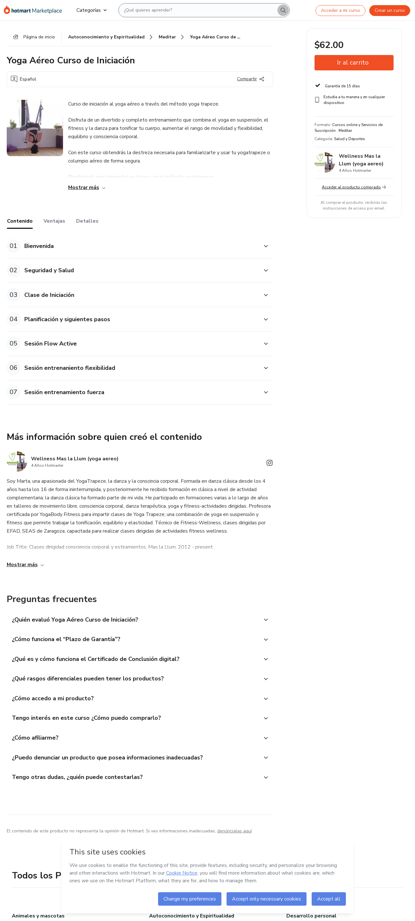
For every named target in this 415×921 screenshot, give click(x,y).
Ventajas (54, 221)
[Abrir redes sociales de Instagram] (270, 464)
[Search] (283, 10)
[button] (133, 246)
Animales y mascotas (38, 915)
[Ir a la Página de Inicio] (35, 10)
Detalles (87, 221)
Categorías (91, 10)
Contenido (20, 221)
